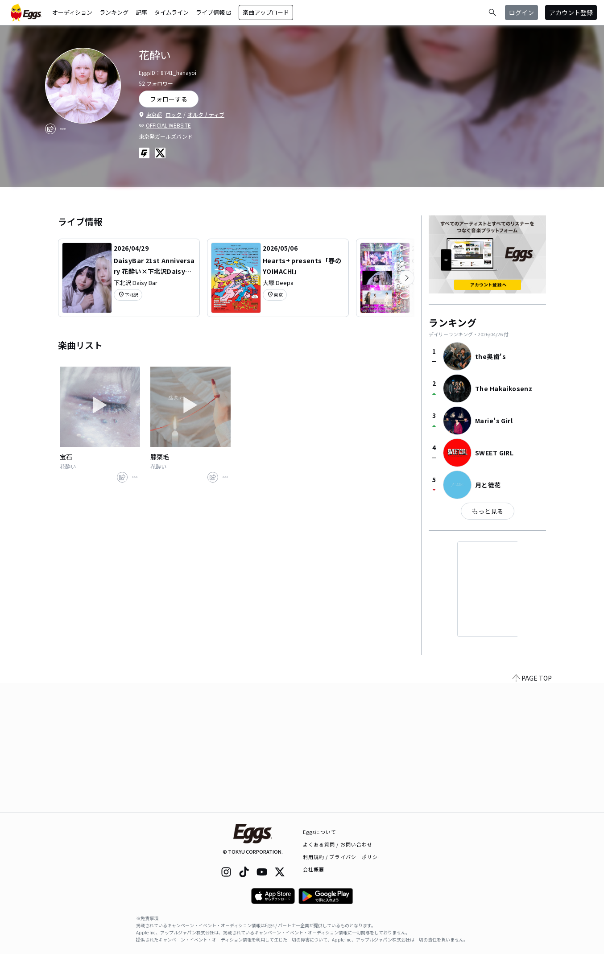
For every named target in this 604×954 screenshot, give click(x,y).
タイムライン (171, 12)
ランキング (113, 12)
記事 (141, 12)
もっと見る (487, 511)
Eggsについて (320, 831)
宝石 (66, 456)
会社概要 (313, 869)
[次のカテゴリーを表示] (406, 277)
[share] (50, 129)
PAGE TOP (532, 807)
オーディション (72, 12)
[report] (63, 129)
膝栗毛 (159, 456)
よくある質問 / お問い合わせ (338, 844)
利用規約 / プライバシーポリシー (343, 856)
